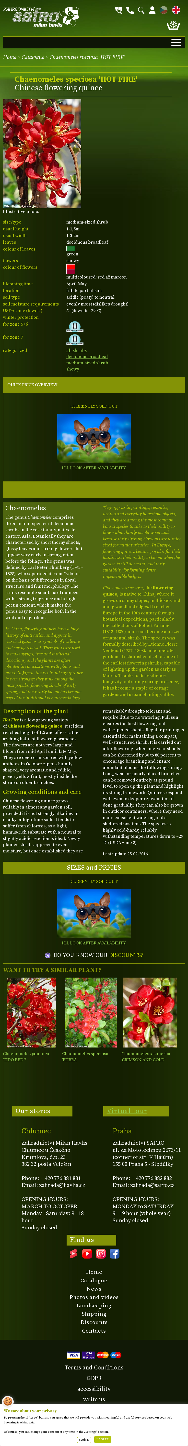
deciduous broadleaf (87, 356)
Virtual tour (127, 1111)
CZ (162, 9)
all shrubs (76, 350)
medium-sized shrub (87, 363)
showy (72, 369)
